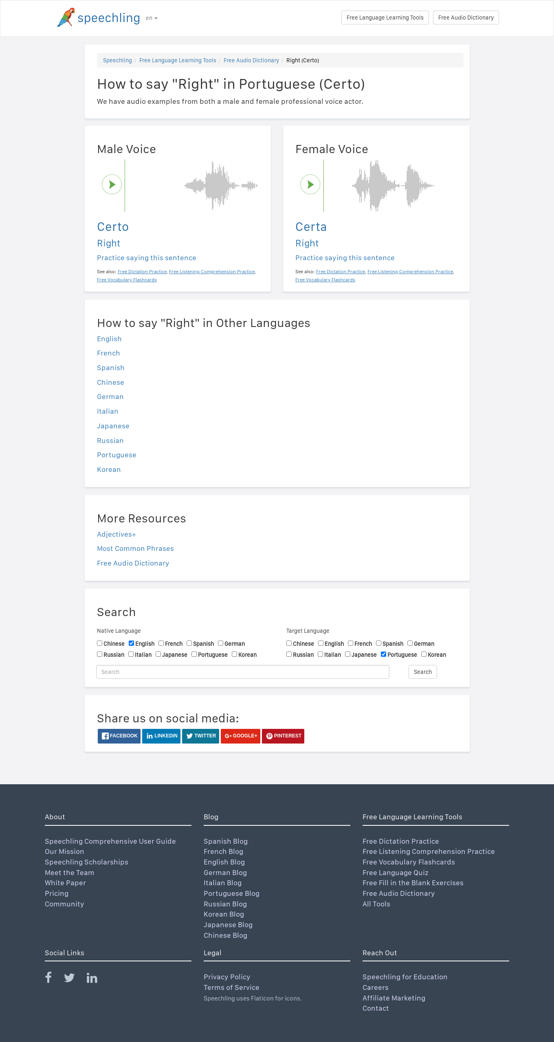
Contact (376, 1008)
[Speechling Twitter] (74, 979)
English (109, 338)
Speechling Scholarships (86, 862)
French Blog (223, 851)
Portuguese (116, 454)
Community (64, 903)
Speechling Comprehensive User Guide (110, 841)
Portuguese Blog (231, 893)
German (110, 396)
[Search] (242, 672)
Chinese (110, 382)
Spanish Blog (226, 841)
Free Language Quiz (396, 872)
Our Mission (64, 851)
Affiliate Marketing (394, 998)
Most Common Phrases (135, 548)
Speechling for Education (405, 976)
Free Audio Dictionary (466, 17)
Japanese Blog (228, 924)
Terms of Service (231, 987)
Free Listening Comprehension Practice (429, 851)
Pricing (56, 893)
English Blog (224, 862)
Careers (376, 987)
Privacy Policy (227, 976)
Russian (110, 440)
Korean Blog (224, 914)
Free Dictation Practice (401, 841)
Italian (108, 411)
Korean (109, 469)
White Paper (65, 882)
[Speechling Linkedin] (97, 979)
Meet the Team (70, 872)
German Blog (225, 872)
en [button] (152, 18)
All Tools (376, 903)
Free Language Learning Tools (385, 17)
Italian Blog (223, 882)
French (108, 353)
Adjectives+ (116, 534)
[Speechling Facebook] (53, 979)
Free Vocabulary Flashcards (409, 862)
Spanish (111, 367)
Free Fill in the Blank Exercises (413, 882)
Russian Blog (225, 903)
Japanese (113, 425)
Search (423, 672)
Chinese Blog (225, 935)
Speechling (117, 60)
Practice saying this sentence (146, 257)
